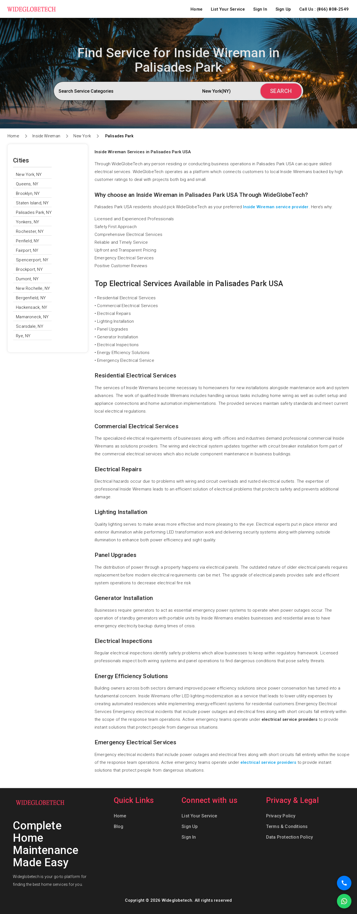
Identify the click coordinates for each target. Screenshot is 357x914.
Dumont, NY (27, 278)
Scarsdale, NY (29, 326)
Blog (119, 826)
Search (281, 91)
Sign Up (283, 9)
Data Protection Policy (289, 837)
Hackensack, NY (31, 307)
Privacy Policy (281, 816)
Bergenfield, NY (31, 297)
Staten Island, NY (32, 202)
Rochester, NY (30, 231)
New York (82, 136)
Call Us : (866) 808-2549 (324, 9)
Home (196, 9)
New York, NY (29, 174)
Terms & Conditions (287, 826)
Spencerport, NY (32, 259)
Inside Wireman (46, 136)
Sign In (260, 9)
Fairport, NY (27, 250)
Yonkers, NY (27, 221)
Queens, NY (27, 183)
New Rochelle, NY (33, 288)
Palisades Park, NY (34, 212)
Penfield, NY (27, 240)
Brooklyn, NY (28, 193)
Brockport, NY (29, 269)
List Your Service (228, 9)
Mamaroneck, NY (32, 316)
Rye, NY (23, 335)
